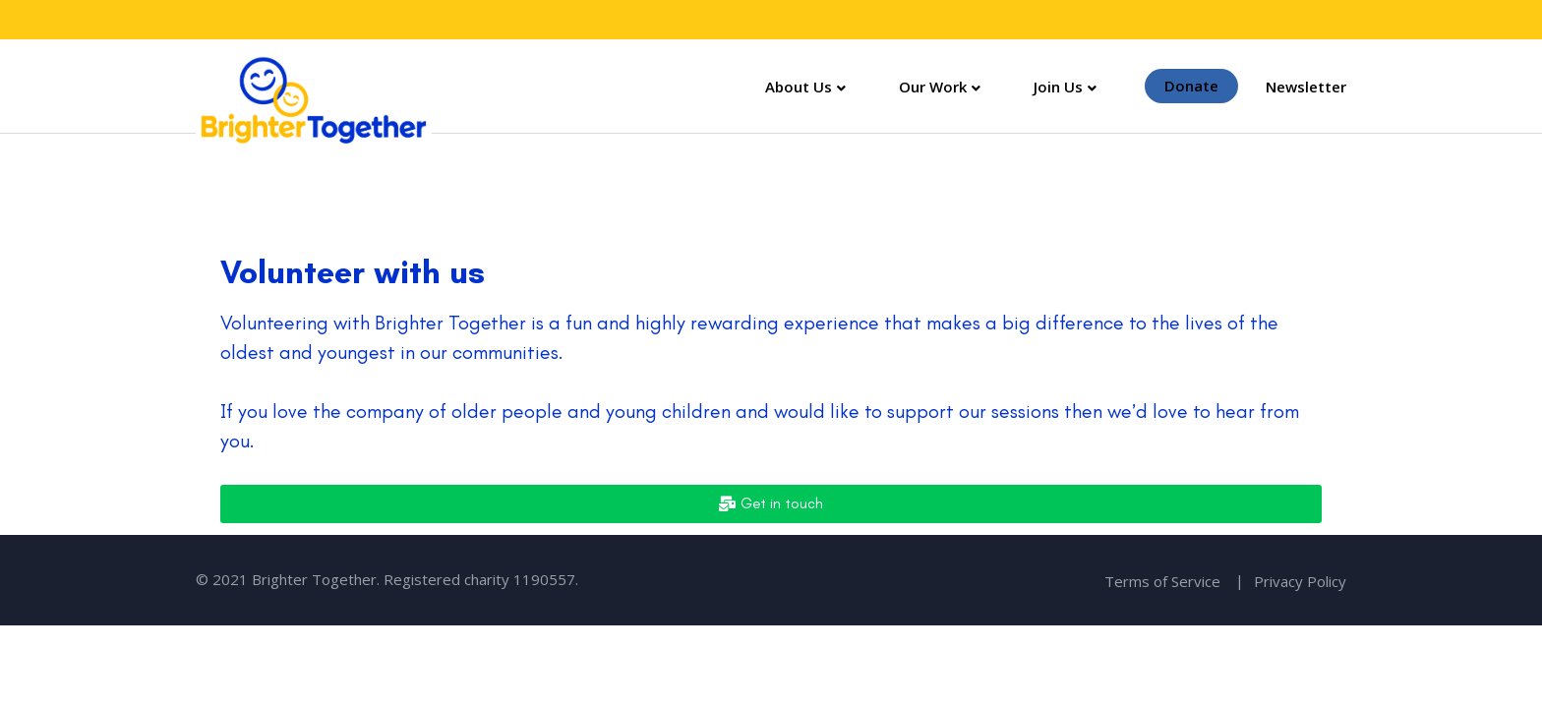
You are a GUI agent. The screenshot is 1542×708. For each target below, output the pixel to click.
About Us (798, 86)
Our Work (933, 86)
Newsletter (1306, 86)
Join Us (1058, 86)
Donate (1191, 86)
